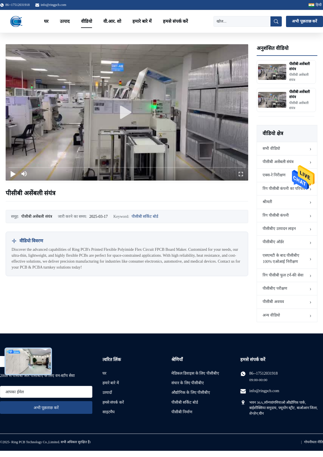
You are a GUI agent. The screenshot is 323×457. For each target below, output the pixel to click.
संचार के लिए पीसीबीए (187, 383)
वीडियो (86, 21)
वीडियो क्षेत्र (273, 133)
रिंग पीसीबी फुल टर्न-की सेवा (283, 275)
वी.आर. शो (112, 21)
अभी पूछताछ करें (304, 21)
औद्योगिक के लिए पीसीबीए (190, 392)
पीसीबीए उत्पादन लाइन (279, 229)
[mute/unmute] (24, 174)
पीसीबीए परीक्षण (275, 288)
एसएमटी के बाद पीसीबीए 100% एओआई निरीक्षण (281, 258)
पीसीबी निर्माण (182, 412)
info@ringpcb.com (53, 5)
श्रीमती (267, 202)
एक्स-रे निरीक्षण (274, 175)
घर (46, 21)
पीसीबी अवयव (273, 302)
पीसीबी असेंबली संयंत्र (278, 162)
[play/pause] (13, 174)
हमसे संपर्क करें (175, 21)
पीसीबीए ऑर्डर (273, 242)
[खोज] (241, 21)
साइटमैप (108, 412)
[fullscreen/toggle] (240, 174)
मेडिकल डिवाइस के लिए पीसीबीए (195, 373)
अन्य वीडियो (271, 315)
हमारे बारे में (142, 21)
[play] (127, 113)
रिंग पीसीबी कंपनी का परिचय (284, 188)
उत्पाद (65, 21)
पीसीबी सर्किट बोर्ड (145, 216)
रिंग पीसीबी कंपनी (276, 215)
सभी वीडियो (271, 148)
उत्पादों (107, 392)
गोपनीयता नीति (313, 442)
